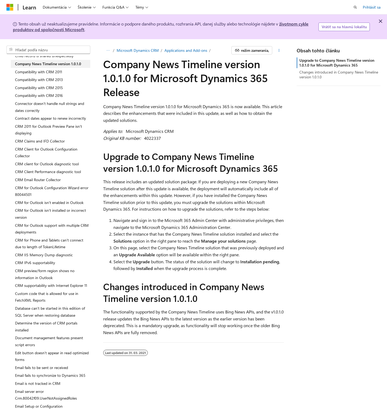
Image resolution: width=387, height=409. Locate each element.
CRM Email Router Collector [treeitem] (38, 179)
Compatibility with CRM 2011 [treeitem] (38, 71)
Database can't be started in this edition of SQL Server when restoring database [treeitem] (50, 312)
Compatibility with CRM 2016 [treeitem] (39, 95)
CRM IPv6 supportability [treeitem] (35, 262)
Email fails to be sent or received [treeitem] (41, 367)
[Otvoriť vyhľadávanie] (355, 7)
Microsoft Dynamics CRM (138, 50)
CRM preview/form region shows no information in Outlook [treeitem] (44, 274)
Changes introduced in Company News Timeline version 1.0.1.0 (338, 74)
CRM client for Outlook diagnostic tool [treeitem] (47, 163)
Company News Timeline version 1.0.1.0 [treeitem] (48, 63)
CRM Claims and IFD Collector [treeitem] (40, 141)
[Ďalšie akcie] (279, 50)
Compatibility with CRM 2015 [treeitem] (39, 87)
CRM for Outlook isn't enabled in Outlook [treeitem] (49, 202)
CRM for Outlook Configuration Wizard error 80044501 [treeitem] (51, 191)
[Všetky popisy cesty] (108, 50)
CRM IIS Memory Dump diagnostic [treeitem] (44, 254)
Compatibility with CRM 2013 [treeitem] (39, 79)
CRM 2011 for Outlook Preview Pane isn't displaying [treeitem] (48, 130)
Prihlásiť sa (372, 7)
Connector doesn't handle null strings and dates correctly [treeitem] (49, 107)
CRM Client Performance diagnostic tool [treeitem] (48, 171)
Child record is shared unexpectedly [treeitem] (44, 55)
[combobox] (48, 50)
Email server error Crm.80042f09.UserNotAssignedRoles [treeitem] (46, 395)
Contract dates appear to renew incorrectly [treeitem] (50, 118)
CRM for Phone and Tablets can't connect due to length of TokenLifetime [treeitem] (49, 244)
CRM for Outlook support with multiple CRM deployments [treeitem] (52, 229)
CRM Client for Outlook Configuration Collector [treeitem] (46, 153)
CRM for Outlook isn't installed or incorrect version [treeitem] (50, 214)
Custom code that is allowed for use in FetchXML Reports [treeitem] (46, 297)
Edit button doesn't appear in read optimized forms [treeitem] (52, 356)
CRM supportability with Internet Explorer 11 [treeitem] (51, 285)
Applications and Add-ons (185, 50)
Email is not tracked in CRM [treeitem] (37, 383)
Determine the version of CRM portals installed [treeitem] (46, 326)
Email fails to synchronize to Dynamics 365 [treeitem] (50, 375)
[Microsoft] (9, 7)
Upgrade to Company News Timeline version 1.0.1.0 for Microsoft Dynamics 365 (336, 63)
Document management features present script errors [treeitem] (49, 341)
